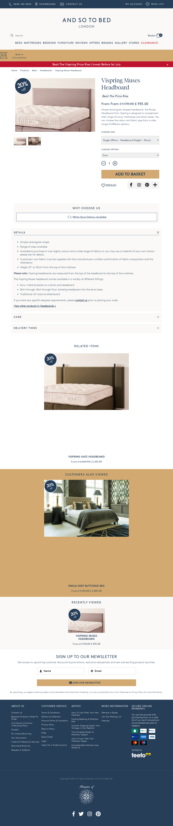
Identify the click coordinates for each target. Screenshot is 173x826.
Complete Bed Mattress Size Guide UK (84, 746)
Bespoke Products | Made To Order (24, 717)
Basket (155, 35)
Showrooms (45, 4)
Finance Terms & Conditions (54, 720)
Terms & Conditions (50, 712)
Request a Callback (20, 750)
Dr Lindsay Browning (21, 733)
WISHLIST (108, 185)
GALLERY (121, 42)
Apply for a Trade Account (54, 745)
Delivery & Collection (51, 716)
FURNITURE (66, 42)
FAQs (43, 732)
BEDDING (49, 42)
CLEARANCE (149, 42)
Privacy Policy (138, 692)
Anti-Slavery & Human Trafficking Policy (22, 724)
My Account (134, 4)
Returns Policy (48, 728)
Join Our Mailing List (111, 716)
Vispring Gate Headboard (86, 456)
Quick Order (47, 736)
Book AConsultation (19, 56)
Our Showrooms (19, 737)
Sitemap (106, 720)
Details (19, 232)
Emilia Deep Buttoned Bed (86, 585)
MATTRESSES (32, 42)
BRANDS (107, 42)
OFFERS (94, 42)
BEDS (18, 42)
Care (18, 316)
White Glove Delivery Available (89, 216)
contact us (81, 300)
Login (44, 741)
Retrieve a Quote (110, 712)
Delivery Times (25, 328)
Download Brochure (20, 745)
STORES (134, 42)
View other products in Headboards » (35, 306)
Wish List (155, 4)
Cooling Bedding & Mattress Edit (84, 720)
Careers (15, 729)
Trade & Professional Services (25, 741)
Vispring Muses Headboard (86, 637)
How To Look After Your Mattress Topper (82, 739)
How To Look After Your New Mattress (85, 713)
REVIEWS (81, 42)
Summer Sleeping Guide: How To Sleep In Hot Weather (85, 726)
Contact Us (71, 4)
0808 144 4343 (20, 4)
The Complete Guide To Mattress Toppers (82, 733)
